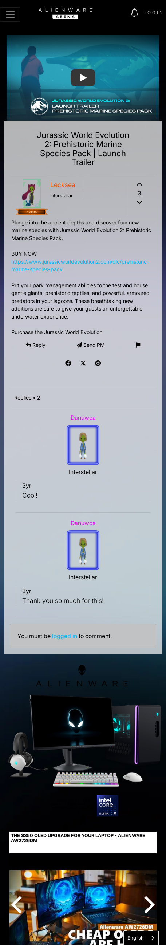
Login (153, 12)
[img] (121, 13)
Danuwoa (83, 417)
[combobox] (141, 938)
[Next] (147, 904)
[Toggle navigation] (10, 14)
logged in (64, 636)
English (135, 938)
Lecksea (62, 184)
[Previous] (18, 904)
